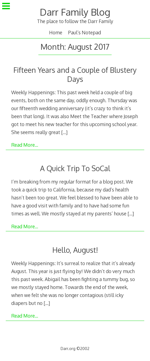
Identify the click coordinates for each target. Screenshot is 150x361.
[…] (64, 132)
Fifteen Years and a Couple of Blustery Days (75, 74)
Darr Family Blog (75, 12)
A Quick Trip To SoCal (75, 168)
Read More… (24, 145)
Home (55, 32)
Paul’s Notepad (84, 32)
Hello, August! (75, 249)
